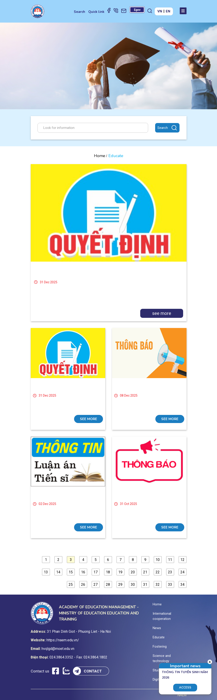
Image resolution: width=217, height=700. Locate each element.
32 (158, 584)
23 (170, 572)
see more (161, 313)
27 (95, 584)
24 (182, 572)
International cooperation (162, 616)
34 (182, 584)
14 (58, 572)
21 (145, 572)
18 (108, 572)
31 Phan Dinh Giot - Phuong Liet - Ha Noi (79, 631)
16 (83, 572)
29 (120, 584)
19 (120, 572)
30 (133, 584)
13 (46, 572)
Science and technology (162, 658)
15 (71, 572)
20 (133, 572)
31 (145, 584)
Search (79, 11)
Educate (159, 637)
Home (99, 155)
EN (168, 11)
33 (170, 584)
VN (159, 11)
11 (170, 560)
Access (185, 688)
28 (108, 584)
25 (71, 584)
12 (182, 560)
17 (95, 572)
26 (83, 584)
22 (158, 572)
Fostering (160, 646)
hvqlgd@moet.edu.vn (58, 649)
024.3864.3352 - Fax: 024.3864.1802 (78, 657)
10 (158, 560)
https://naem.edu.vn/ (63, 640)
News (157, 628)
